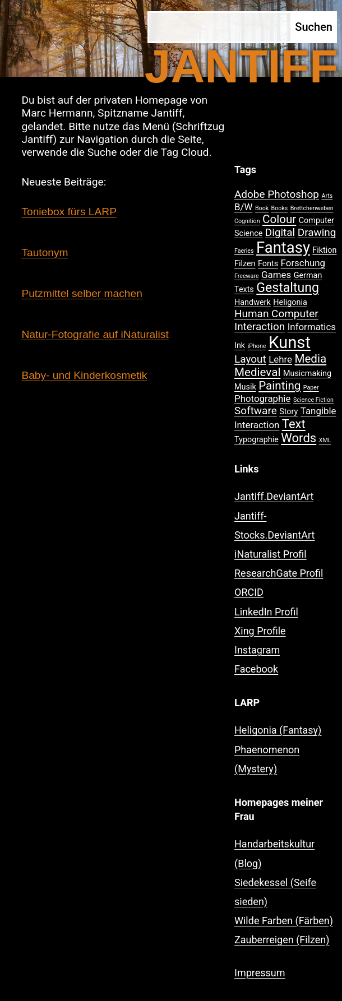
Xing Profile (260, 631)
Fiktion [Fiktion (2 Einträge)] (324, 250)
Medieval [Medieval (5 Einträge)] (257, 372)
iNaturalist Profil (270, 554)
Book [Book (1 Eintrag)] (262, 208)
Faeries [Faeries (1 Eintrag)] (244, 250)
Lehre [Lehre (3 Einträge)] (280, 359)
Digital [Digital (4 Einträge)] (280, 232)
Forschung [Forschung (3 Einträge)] (303, 262)
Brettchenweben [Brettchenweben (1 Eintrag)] (312, 208)
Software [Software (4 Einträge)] (255, 410)
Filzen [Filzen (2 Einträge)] (245, 263)
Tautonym (44, 252)
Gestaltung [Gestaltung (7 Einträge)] (287, 287)
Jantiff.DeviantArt (273, 496)
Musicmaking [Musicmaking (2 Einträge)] (307, 373)
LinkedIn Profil (266, 612)
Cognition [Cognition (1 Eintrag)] (247, 221)
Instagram (257, 650)
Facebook (256, 669)
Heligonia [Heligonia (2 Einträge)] (290, 302)
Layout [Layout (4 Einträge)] (250, 359)
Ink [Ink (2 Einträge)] (239, 345)
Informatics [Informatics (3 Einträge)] (312, 326)
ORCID (249, 592)
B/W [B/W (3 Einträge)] (243, 206)
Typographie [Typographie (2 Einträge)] (256, 439)
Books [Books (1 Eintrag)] (279, 208)
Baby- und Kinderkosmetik (84, 375)
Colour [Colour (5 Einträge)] (279, 219)
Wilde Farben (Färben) (283, 920)
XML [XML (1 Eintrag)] (325, 440)
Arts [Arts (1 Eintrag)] (326, 196)
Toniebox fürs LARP (69, 211)
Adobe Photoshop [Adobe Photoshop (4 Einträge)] (276, 194)
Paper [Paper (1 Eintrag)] (311, 387)
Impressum (259, 973)
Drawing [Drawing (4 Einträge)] (317, 232)
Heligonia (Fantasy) (277, 730)
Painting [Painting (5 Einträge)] (279, 385)
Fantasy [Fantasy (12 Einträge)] (283, 248)
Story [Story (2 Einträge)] (288, 411)
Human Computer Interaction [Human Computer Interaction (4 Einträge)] (276, 320)
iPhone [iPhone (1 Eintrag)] (257, 346)
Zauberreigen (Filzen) (282, 940)
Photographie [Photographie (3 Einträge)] (262, 398)
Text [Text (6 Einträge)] (294, 424)
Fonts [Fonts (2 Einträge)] (268, 263)
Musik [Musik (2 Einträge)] (245, 387)
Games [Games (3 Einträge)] (276, 274)
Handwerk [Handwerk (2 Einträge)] (252, 302)
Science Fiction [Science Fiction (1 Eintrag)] (313, 400)
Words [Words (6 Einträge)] (298, 438)
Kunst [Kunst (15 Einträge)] (290, 342)
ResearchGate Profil (278, 573)
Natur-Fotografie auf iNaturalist (94, 334)
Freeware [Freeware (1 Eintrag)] (246, 276)
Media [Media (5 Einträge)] (310, 358)
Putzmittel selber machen (81, 293)
